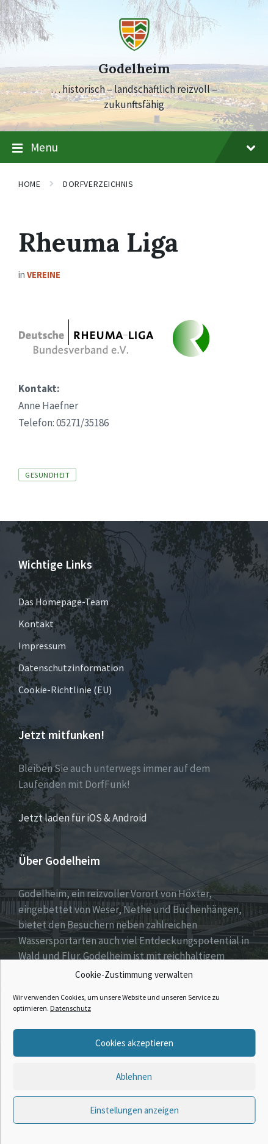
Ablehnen (134, 1076)
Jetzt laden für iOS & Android (82, 818)
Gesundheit (47, 474)
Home (29, 183)
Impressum (42, 645)
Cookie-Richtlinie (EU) (65, 689)
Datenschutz (70, 1008)
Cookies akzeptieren (134, 1043)
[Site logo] (134, 47)
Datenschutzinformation (71, 667)
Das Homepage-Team (63, 602)
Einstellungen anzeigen (134, 1110)
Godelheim (134, 68)
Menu (134, 148)
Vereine (43, 274)
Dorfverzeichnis (98, 183)
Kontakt (36, 624)
